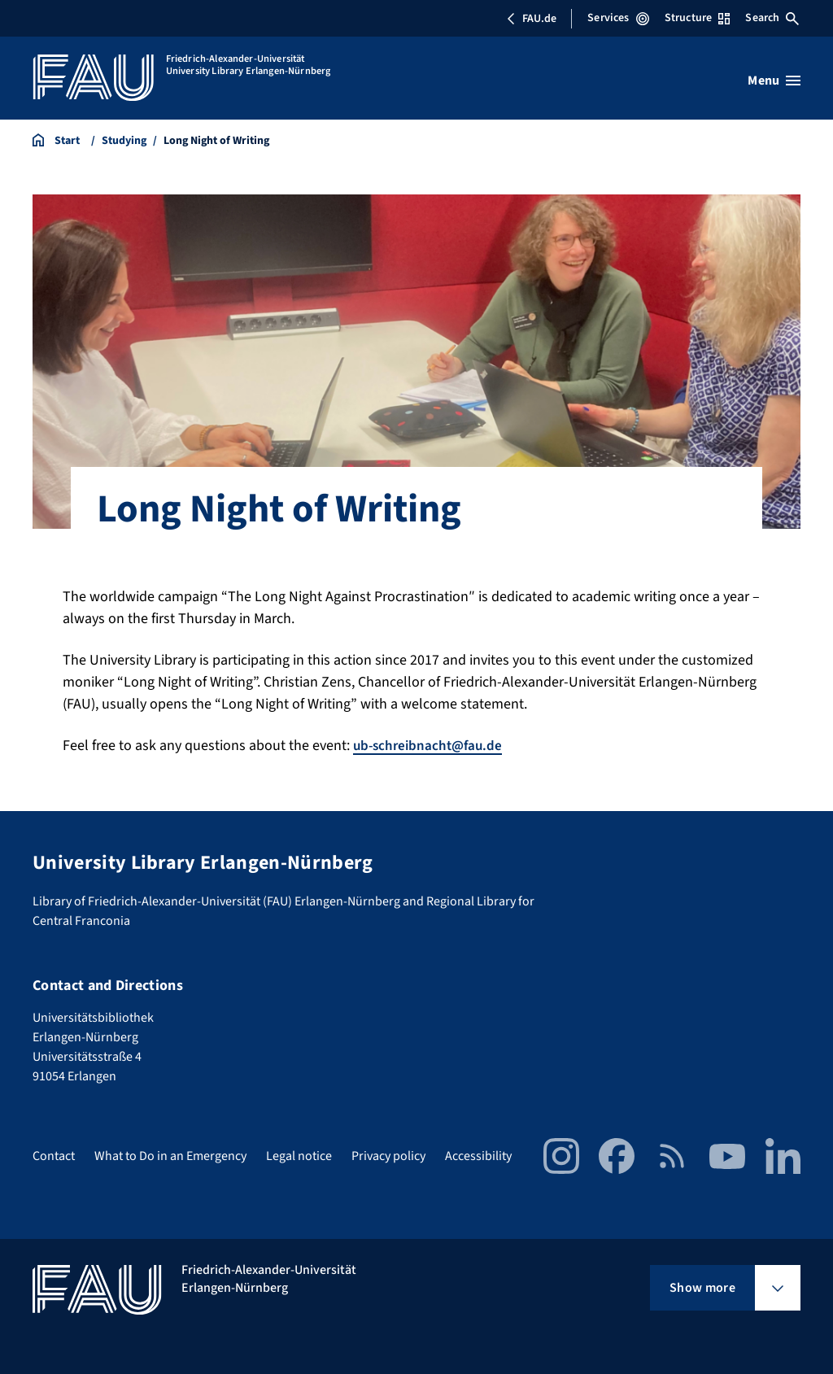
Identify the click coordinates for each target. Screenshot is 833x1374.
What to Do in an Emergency (170, 1156)
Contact (54, 1156)
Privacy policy (388, 1156)
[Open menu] (774, 80)
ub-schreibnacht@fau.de (431, 745)
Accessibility (478, 1156)
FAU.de (531, 19)
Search (772, 18)
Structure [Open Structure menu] (697, 18)
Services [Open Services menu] (617, 18)
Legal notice (299, 1156)
